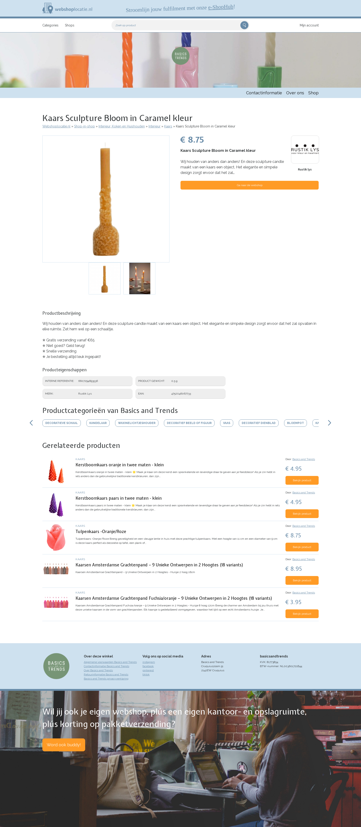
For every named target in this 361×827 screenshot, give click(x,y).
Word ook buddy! (64, 744)
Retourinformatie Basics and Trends (106, 674)
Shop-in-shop (84, 126)
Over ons (295, 92)
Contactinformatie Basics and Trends (106, 666)
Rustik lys (305, 169)
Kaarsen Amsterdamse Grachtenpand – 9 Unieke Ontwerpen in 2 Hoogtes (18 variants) (159, 565)
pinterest (148, 670)
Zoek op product (126, 25)
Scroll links (31, 423)
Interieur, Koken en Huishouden (122, 126)
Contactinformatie (264, 92)
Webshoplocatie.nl (56, 126)
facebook (148, 666)
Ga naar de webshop (249, 185)
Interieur (154, 126)
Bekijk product (302, 480)
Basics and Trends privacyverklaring (106, 678)
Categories (50, 25)
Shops (69, 25)
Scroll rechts (329, 423)
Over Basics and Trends (98, 670)
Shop (313, 92)
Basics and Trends (303, 459)
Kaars (168, 126)
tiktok (146, 674)
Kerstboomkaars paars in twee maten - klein (119, 498)
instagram (149, 662)
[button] (106, 199)
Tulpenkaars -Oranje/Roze (101, 531)
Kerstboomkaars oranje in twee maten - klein (120, 465)
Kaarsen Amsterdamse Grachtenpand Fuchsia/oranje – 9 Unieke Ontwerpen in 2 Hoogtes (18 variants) (174, 598)
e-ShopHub (220, 6)
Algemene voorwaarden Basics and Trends (110, 662)
